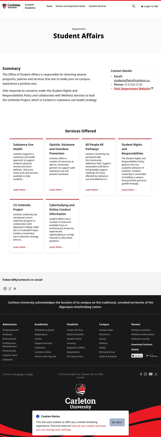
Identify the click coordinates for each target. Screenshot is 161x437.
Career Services (75, 329)
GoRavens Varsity (140, 338)
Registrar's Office (76, 347)
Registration (73, 351)
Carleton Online (43, 351)
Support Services (43, 343)
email (30, 374)
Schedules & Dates (44, 329)
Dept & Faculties (75, 334)
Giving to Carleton (140, 329)
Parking (103, 343)
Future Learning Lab (45, 356)
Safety (102, 347)
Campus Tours (10, 355)
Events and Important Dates (70, 6)
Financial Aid (9, 350)
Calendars (40, 347)
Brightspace (41, 334)
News (49, 6)
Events (102, 338)
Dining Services (107, 351)
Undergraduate (11, 329)
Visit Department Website (134, 88)
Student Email (74, 338)
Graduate (7, 334)
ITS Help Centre (75, 356)
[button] (135, 6)
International (9, 338)
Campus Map (106, 329)
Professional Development (10, 345)
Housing (71, 343)
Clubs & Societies (108, 356)
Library (38, 338)
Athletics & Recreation (142, 334)
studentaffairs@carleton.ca (132, 80)
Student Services (97, 6)
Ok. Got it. (117, 422)
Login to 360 (151, 6)
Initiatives (8, 359)
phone (20, 374)
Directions (104, 334)
